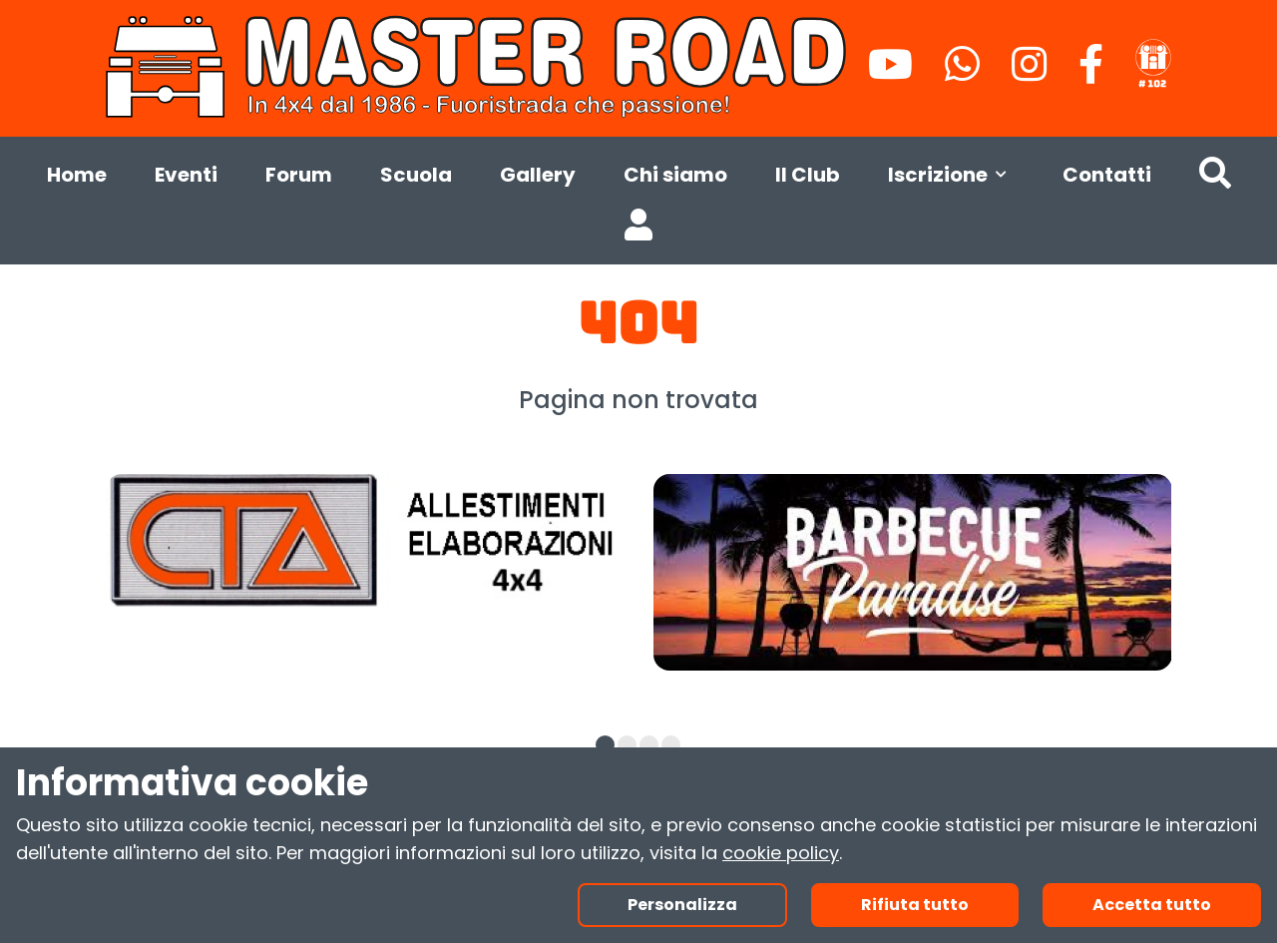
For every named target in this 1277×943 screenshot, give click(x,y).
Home (77, 175)
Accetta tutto (1151, 904)
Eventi (186, 175)
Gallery (538, 175)
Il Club (807, 175)
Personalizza (682, 904)
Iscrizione (951, 175)
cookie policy (780, 852)
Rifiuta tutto (915, 904)
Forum (298, 175)
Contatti (1107, 175)
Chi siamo (675, 175)
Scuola (416, 175)
